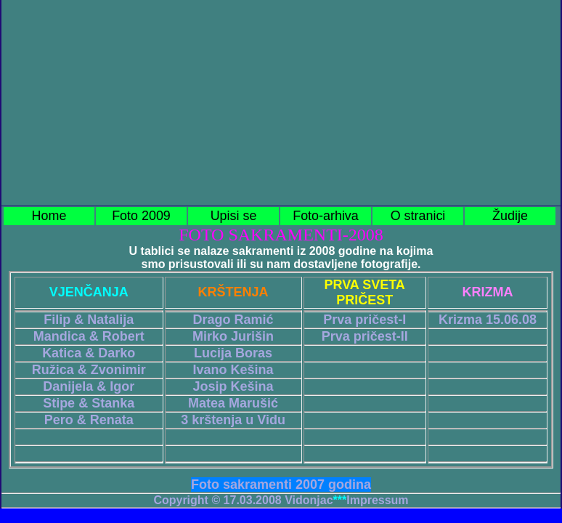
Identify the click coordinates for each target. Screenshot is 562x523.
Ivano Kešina (233, 369)
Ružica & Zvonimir (89, 369)
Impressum (377, 500)
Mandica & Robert (88, 336)
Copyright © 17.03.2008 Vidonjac (243, 500)
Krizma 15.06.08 (488, 319)
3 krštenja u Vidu (233, 420)
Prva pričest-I (364, 319)
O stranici (418, 215)
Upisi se (234, 215)
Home (49, 215)
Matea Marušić (233, 403)
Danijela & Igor (88, 386)
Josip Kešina (233, 386)
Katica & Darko (88, 353)
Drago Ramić (233, 319)
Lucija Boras (233, 353)
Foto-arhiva (326, 215)
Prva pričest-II (365, 336)
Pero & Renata (89, 420)
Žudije (510, 215)
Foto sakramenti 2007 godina (281, 484)
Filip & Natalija (89, 319)
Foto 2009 (141, 215)
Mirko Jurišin (233, 336)
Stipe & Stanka (88, 403)
